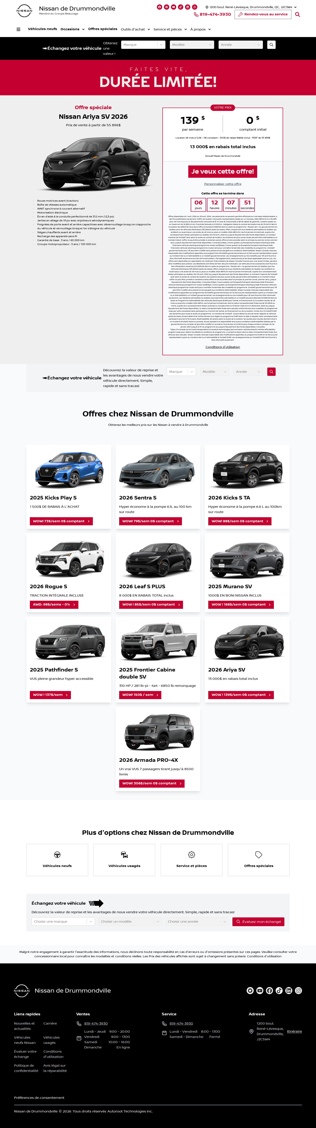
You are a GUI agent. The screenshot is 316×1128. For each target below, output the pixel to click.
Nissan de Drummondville (77, 8)
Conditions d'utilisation (223, 347)
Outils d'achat (135, 29)
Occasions (73, 29)
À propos (200, 29)
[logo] (24, 10)
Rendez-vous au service (263, 15)
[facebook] (269, 990)
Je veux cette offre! (223, 171)
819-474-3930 (212, 14)
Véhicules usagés (51, 1040)
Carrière (50, 1023)
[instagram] (298, 990)
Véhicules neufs (42, 29)
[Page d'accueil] (21, 990)
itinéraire (294, 1031)
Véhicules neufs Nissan (25, 1040)
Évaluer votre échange (25, 1054)
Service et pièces (170, 29)
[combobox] (169, 371)
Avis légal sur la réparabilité (55, 1068)
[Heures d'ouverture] (250, 7)
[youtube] (259, 990)
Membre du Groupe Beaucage (58, 13)
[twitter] (250, 990)
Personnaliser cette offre (222, 184)
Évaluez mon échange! (258, 921)
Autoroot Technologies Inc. (130, 1111)
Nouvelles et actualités (24, 1026)
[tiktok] (279, 990)
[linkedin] (288, 990)
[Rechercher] (297, 14)
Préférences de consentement (39, 1098)
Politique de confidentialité (26, 1068)
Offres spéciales (102, 29)
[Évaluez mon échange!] (271, 45)
